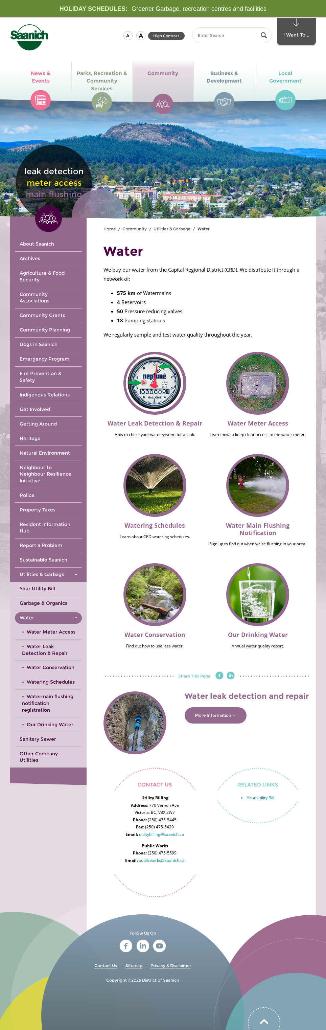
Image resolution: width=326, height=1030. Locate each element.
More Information (213, 715)
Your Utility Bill (260, 798)
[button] (128, 35)
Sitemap (133, 965)
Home (109, 228)
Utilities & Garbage (172, 228)
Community (134, 228)
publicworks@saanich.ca (162, 860)
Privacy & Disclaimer (170, 965)
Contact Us (105, 965)
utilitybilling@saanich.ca (161, 834)
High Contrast (166, 36)
